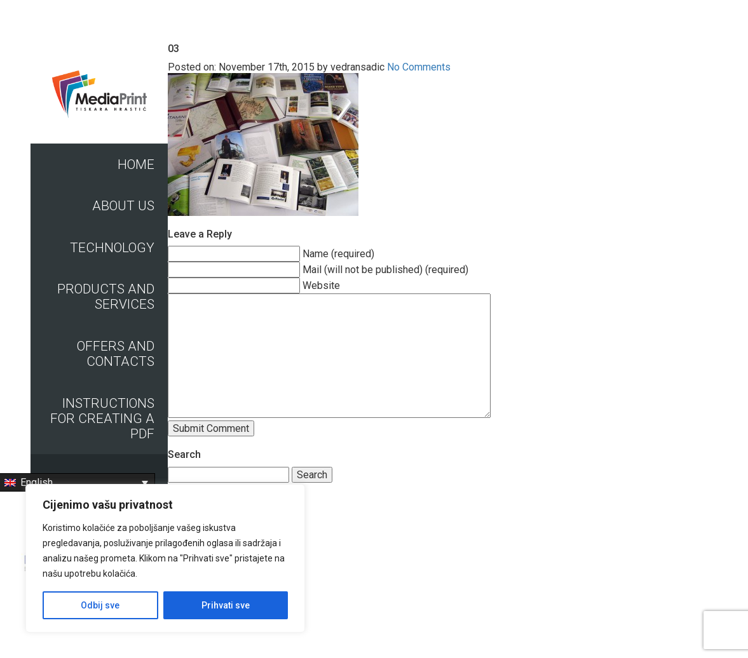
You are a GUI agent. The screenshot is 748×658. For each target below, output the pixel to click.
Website (321, 285)
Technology (112, 247)
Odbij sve (100, 605)
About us (123, 205)
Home (136, 164)
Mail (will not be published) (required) (385, 270)
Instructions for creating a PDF (102, 418)
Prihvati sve (225, 605)
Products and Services (105, 296)
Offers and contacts (115, 354)
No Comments (419, 67)
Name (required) (338, 254)
